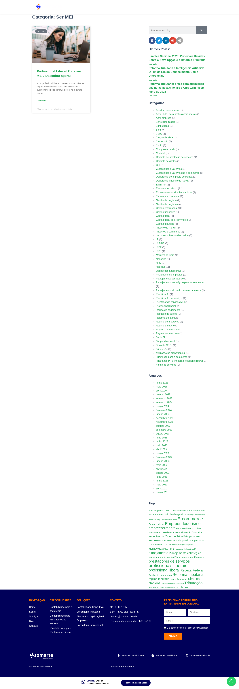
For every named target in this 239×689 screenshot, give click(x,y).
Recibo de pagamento (168, 310)
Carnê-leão (162, 141)
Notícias (160, 267)
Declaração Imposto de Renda (172, 180)
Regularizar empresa (167, 333)
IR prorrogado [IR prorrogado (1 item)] (180, 544)
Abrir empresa (163, 118)
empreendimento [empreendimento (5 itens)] (162, 528)
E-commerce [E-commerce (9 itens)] (190, 518)
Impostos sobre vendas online (172, 235)
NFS (158, 263)
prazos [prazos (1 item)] (201, 557)
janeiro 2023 (162, 461)
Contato (197, 7)
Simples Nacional (165, 341)
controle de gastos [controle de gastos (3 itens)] (174, 514)
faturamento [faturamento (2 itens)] (155, 532)
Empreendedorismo (166, 188)
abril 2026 (161, 390)
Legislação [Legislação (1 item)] (190, 544)
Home (99, 7)
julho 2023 (161, 437)
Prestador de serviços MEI (170, 302)
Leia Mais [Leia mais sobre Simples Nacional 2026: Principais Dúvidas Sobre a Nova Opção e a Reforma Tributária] (153, 64)
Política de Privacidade (123, 666)
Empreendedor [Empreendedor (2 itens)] (156, 524)
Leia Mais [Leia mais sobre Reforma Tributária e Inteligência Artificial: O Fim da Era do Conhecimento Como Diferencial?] (153, 80)
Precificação (162, 294)
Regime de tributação (167, 321)
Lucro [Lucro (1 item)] (167, 549)
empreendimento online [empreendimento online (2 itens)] (188, 528)
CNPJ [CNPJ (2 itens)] (167, 510)
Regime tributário (165, 325)
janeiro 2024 (162, 414)
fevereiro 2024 (164, 410)
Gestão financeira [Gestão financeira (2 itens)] (193, 532)
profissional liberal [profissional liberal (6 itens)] (164, 570)
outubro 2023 (163, 426)
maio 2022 (161, 465)
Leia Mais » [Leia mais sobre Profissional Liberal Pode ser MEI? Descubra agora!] (42, 101)
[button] (152, 40)
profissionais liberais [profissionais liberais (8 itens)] (168, 565)
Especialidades (135, 6)
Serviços (114, 6)
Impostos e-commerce (168, 231)
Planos (171, 7)
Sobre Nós (156, 7)
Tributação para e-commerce (171, 357)
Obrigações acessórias (168, 271)
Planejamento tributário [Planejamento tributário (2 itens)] (187, 557)
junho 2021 (162, 480)
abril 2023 (161, 449)
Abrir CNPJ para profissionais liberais (176, 114)
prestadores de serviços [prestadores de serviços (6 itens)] (169, 561)
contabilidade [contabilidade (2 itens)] (178, 510)
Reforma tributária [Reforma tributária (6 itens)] (188, 574)
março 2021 (162, 492)
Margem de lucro (165, 255)
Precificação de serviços (169, 298)
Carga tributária (164, 137)
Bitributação (162, 126)
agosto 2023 (162, 433)
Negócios (161, 259)
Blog (184, 7)
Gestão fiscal (163, 216)
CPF (158, 165)
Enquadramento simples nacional (174, 192)
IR (157, 239)
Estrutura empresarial (167, 196)
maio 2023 (161, 445)
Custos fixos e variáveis (169, 169)
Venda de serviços (166, 364)
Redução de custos (166, 314)
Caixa (159, 133)
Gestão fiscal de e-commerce (172, 220)
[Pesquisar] (201, 30)
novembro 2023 (164, 422)
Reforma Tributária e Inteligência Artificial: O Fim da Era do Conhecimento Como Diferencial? (176, 72)
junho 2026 (162, 382)
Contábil (160, 153)
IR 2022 (160, 243)
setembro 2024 (164, 402)
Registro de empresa (167, 329)
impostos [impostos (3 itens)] (185, 540)
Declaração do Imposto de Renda (174, 176)
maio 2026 (161, 386)
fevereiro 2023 (164, 457)
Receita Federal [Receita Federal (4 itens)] (191, 570)
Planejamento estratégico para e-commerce (179, 282)
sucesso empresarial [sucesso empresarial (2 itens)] (173, 583)
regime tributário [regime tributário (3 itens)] (159, 578)
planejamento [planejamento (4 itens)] (158, 553)
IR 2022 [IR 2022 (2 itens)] (164, 544)
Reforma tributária (166, 317)
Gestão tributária (165, 224)
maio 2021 (161, 484)
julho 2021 (161, 477)
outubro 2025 (163, 394)
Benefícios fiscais (165, 122)
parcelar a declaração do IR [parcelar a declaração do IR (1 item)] (186, 549)
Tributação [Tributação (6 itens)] (193, 583)
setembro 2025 (164, 398)
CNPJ (159, 145)
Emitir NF (161, 184)
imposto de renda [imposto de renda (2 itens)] (169, 540)
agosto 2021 (162, 473)
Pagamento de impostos (169, 274)
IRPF (158, 247)
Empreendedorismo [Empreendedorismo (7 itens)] (183, 523)
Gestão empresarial (166, 208)
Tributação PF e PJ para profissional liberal (179, 360)
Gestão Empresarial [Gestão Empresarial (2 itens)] (172, 532)
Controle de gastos (166, 161)
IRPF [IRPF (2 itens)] (172, 544)
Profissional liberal (166, 306)
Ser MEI (160, 337)
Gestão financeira (165, 212)
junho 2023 (162, 441)
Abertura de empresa (167, 110)
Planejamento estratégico (170, 278)
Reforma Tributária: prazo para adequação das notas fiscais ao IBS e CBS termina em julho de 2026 (177, 87)
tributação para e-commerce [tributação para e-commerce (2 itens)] (163, 587)
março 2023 (162, 453)
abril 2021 (161, 488)
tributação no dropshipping (170, 353)
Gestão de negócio (166, 200)
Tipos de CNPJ (164, 345)
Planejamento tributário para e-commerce (178, 290)
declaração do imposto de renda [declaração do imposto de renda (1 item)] (165, 520)
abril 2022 (161, 469)
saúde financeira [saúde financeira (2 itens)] (178, 579)
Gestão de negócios (167, 204)
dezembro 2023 (164, 418)
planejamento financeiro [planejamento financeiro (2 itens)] (161, 557)
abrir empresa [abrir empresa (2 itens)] (156, 510)
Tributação (161, 349)
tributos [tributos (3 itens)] (183, 587)
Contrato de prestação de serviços (174, 157)
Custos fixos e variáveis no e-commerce (177, 173)
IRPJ (158, 251)
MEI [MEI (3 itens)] (172, 548)
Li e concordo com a (187, 628)
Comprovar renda (165, 149)
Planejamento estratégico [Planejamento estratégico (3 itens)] (185, 553)
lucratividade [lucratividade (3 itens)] (157, 548)
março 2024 (162, 406)
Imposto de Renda (166, 227)
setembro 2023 (164, 430)
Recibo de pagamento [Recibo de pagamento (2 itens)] (160, 575)
